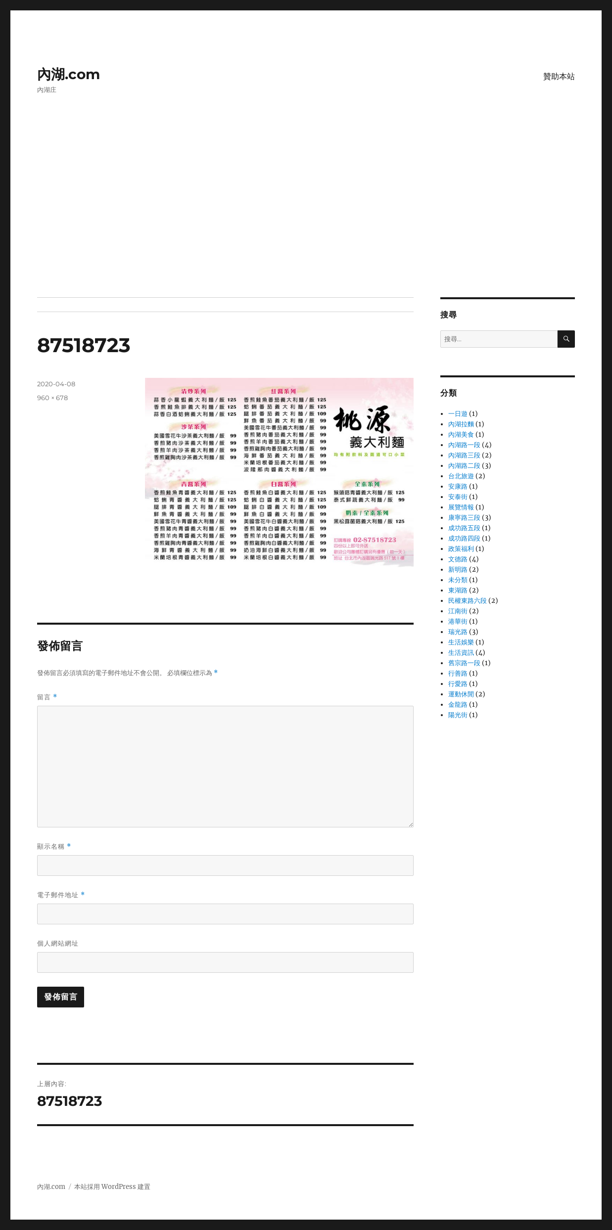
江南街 (458, 611)
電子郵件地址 (61, 895)
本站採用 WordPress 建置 (112, 1187)
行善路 (458, 673)
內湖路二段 (464, 465)
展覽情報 (461, 507)
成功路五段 (464, 528)
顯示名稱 (54, 846)
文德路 (458, 559)
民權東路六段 (467, 600)
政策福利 (461, 549)
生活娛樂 (461, 642)
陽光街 (458, 715)
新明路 (458, 569)
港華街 (458, 621)
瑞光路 (458, 632)
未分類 (458, 580)
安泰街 (458, 497)
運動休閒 (461, 694)
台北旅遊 (461, 476)
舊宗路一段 (464, 663)
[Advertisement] (308, 224)
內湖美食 (461, 434)
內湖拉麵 (461, 424)
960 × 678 (52, 398)
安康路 (458, 486)
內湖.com (68, 74)
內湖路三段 (464, 455)
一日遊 (458, 414)
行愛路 (458, 684)
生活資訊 (461, 652)
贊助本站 (559, 76)
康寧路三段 (464, 517)
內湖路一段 (464, 445)
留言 (47, 697)
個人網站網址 (58, 943)
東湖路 (458, 590)
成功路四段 (464, 538)
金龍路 (458, 704)
